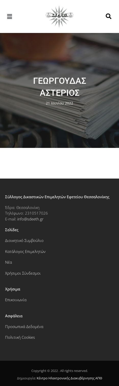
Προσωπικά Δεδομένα (24, 326)
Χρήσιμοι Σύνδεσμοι (23, 273)
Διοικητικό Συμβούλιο (24, 240)
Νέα (8, 262)
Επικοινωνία (16, 299)
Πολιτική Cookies (20, 337)
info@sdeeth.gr (30, 218)
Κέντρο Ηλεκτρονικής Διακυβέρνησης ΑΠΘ (69, 378)
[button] (9, 16)
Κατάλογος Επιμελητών (25, 251)
